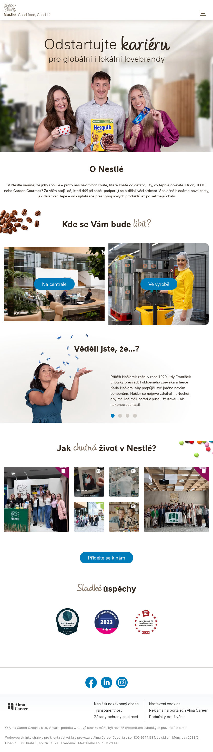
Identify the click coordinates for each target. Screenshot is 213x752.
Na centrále (54, 284)
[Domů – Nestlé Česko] (106, 10)
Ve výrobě (158, 284)
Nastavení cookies (164, 704)
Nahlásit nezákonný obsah (116, 704)
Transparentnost (108, 710)
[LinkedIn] (106, 682)
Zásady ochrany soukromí (116, 716)
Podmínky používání (166, 716)
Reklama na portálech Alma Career (178, 710)
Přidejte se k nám (106, 558)
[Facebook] (91, 682)
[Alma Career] (18, 707)
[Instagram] (122, 682)
